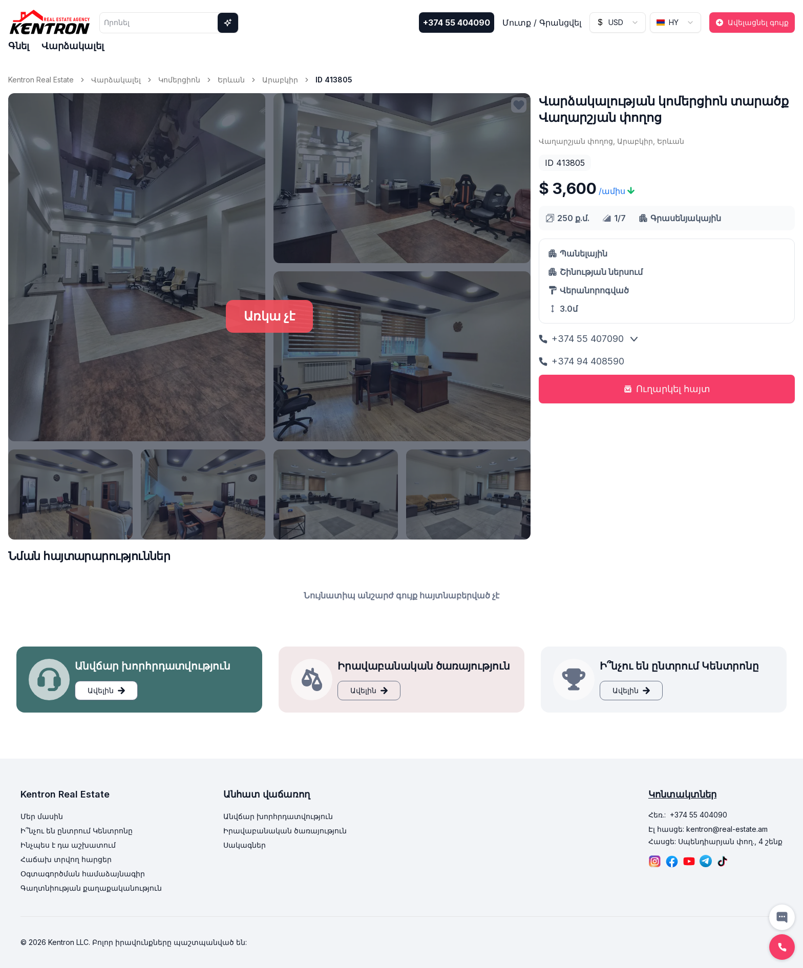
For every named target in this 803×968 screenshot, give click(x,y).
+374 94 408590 (581, 361)
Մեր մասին (41, 816)
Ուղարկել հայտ (667, 388)
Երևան (231, 79)
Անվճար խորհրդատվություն (278, 816)
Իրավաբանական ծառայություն (285, 830)
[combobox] (617, 22)
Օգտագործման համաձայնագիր (82, 873)
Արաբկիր (280, 79)
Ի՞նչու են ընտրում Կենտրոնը (76, 830)
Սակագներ (244, 845)
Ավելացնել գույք (752, 22)
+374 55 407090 (581, 338)
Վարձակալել (72, 45)
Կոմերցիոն (179, 79)
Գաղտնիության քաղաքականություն (91, 888)
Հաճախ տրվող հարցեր (66, 859)
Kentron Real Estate (41, 79)
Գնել (18, 45)
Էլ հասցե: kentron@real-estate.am (708, 829)
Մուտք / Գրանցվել (541, 22)
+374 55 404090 (456, 22)
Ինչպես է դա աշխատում (68, 845)
